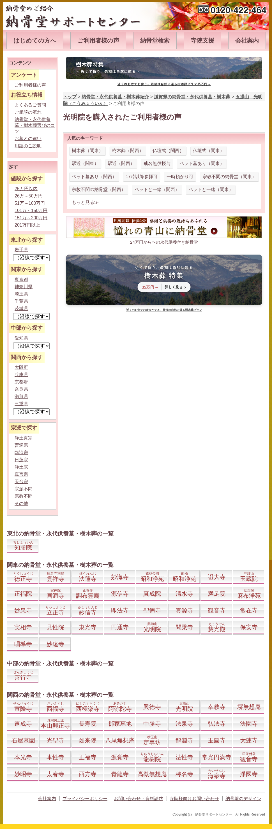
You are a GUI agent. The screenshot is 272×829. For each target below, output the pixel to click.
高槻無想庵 (152, 774)
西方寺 (87, 774)
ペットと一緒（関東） (210, 189)
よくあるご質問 (30, 105)
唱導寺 (23, 644)
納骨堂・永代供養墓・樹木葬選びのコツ (35, 125)
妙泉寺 (23, 610)
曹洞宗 (21, 445)
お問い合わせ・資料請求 (138, 798)
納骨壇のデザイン (243, 798)
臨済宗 (21, 452)
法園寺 (249, 723)
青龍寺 (120, 774)
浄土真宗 (24, 438)
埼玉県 (21, 294)
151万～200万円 (31, 217)
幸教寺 (216, 707)
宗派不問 (24, 488)
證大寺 (216, 577)
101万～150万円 (31, 210)
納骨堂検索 (155, 40)
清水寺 (184, 593)
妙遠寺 (55, 644)
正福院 (23, 593)
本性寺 (55, 757)
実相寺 (23, 627)
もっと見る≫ (85, 202)
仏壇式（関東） (208, 150)
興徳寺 (152, 707)
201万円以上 (27, 225)
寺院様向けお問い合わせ (194, 798)
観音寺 (216, 610)
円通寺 (120, 627)
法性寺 (184, 757)
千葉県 (21, 301)
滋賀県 (21, 396)
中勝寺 (152, 723)
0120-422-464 (238, 10)
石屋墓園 (23, 740)
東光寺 (87, 627)
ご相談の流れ (28, 112)
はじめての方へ (34, 40)
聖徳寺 (152, 610)
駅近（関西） (121, 163)
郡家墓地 (120, 723)
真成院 (152, 593)
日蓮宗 (21, 459)
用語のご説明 (28, 145)
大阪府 (21, 367)
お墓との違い (28, 138)
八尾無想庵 (120, 740)
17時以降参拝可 (142, 176)
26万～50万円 (29, 196)
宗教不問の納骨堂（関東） (229, 176)
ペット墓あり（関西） (94, 176)
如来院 (87, 740)
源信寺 (120, 593)
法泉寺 (184, 723)
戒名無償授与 (157, 163)
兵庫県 (21, 374)
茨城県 (21, 308)
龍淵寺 (184, 740)
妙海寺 (120, 577)
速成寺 (23, 723)
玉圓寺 (216, 740)
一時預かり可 (180, 176)
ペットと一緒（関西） (157, 189)
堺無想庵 (249, 707)
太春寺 (55, 774)
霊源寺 (184, 610)
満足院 (216, 593)
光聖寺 (55, 740)
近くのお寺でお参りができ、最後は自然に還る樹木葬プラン (164, 309)
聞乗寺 (184, 627)
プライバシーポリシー (85, 798)
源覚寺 (120, 757)
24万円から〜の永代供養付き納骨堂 (164, 242)
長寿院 (87, 723)
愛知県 (21, 338)
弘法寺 (216, 723)
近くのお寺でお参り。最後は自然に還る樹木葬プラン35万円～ (164, 83)
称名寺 (184, 774)
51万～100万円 (30, 203)
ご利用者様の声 (98, 40)
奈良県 (21, 389)
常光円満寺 (216, 757)
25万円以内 (26, 188)
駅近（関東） (85, 163)
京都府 (21, 381)
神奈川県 (24, 286)
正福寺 (87, 757)
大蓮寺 (249, 740)
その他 (21, 503)
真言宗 (21, 474)
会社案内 (247, 40)
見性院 (55, 627)
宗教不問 (24, 496)
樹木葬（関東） (87, 150)
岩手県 (21, 249)
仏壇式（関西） (168, 150)
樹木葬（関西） (128, 150)
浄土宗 (21, 467)
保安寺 (249, 627)
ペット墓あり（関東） (201, 163)
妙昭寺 (23, 774)
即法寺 (120, 610)
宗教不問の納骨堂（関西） (99, 189)
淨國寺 (249, 774)
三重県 (21, 403)
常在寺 (249, 610)
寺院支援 (202, 40)
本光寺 (23, 757)
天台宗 (21, 481)
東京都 (21, 279)
